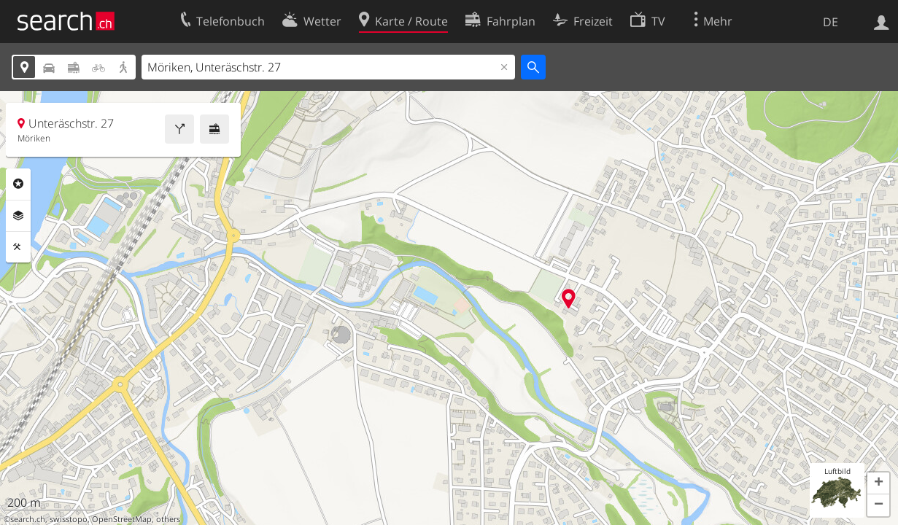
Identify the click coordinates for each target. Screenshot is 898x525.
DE (830, 22)
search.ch (27, 519)
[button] (878, 483)
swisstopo (69, 519)
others (168, 519)
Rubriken (18, 183)
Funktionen (18, 247)
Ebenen (18, 216)
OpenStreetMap (122, 519)
